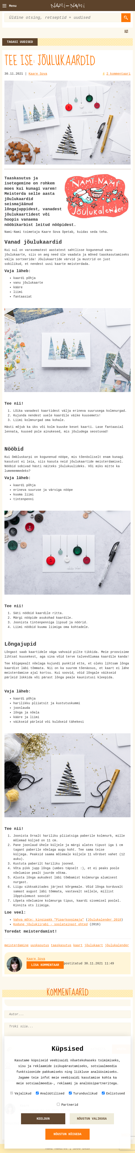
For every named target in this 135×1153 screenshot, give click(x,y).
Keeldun (43, 1119)
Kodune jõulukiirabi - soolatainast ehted (50, 924)
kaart (78, 945)
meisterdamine (16, 945)
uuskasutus (40, 945)
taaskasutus (61, 945)
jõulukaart (93, 945)
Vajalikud (20, 1093)
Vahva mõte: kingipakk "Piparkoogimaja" (48, 920)
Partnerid (67, 1105)
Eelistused (113, 1093)
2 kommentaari (118, 74)
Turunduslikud (83, 1093)
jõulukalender (117, 945)
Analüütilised (50, 1093)
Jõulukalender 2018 (104, 920)
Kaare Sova (38, 74)
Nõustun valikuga (92, 1119)
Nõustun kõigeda (67, 1134)
